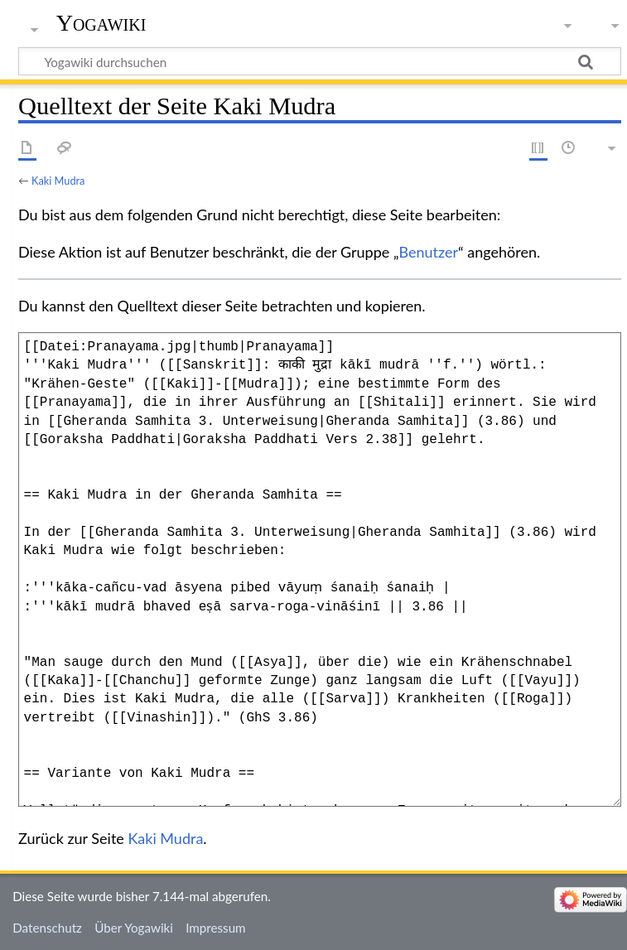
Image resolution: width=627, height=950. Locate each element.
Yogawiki (101, 23)
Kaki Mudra (57, 180)
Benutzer (429, 252)
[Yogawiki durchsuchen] (319, 61)
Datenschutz (47, 927)
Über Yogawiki (133, 927)
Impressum (216, 927)
